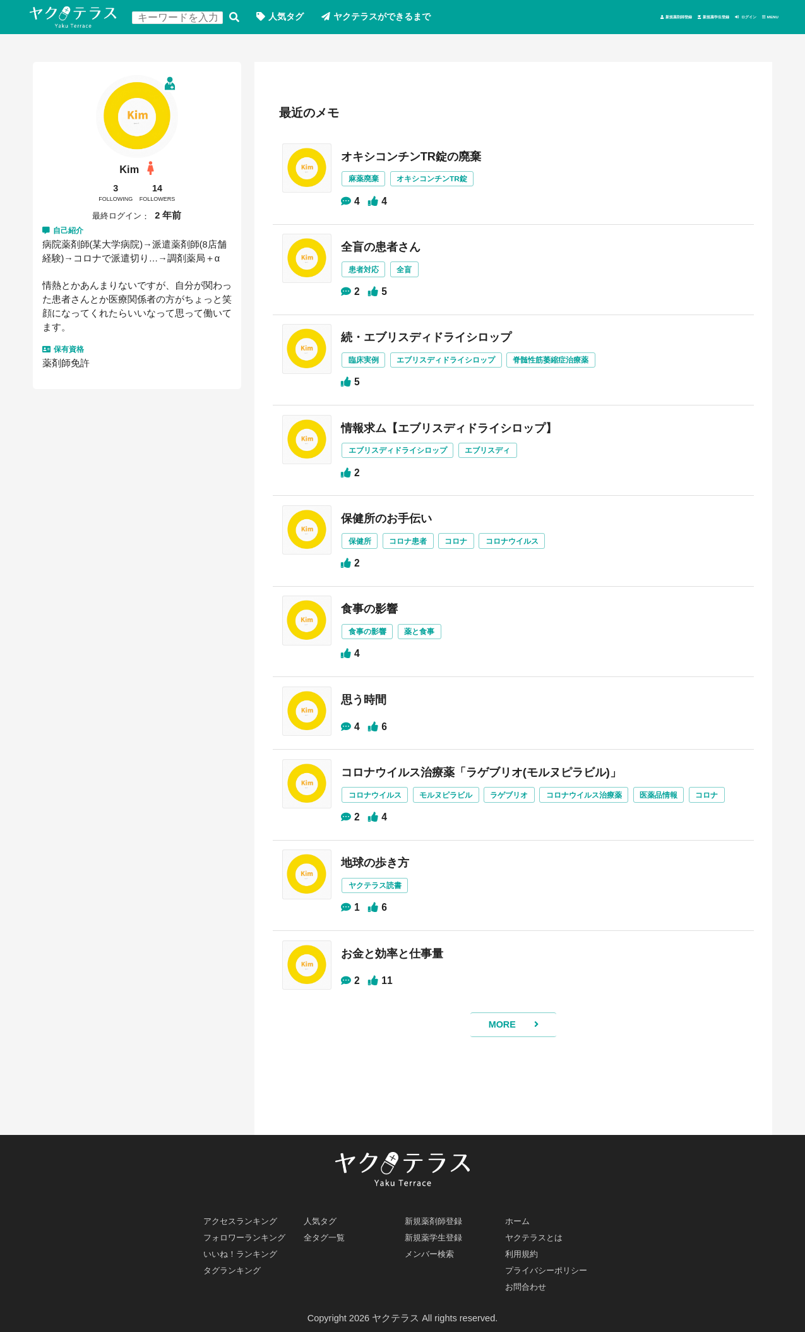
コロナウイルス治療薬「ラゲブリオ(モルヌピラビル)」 (502, 792)
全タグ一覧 (328, 1231)
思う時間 (371, 714)
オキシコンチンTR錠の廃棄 (424, 160)
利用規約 (525, 1249)
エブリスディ (505, 460)
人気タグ (300, 19)
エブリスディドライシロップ (460, 368)
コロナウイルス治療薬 (610, 815)
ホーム (520, 1213)
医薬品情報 (691, 815)
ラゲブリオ (528, 815)
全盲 (415, 275)
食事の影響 (377, 621)
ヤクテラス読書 (383, 927)
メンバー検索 (433, 1249)
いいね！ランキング (246, 1249)
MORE (501, 1074)
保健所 (367, 553)
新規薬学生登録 (622, 19)
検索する (245, 19)
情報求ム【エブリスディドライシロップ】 (466, 436)
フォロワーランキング (250, 1231)
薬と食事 (431, 645)
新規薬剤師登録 (529, 19)
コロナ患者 (419, 553)
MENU (761, 19)
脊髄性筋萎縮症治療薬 (574, 368)
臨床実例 (371, 368)
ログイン (702, 19)
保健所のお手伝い (396, 529)
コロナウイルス (532, 553)
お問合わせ (529, 1286)
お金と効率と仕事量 (403, 996)
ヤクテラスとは (539, 1231)
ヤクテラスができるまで (402, 19)
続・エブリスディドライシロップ (440, 344)
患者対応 (371, 275)
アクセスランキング (246, 1213)
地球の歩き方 (384, 903)
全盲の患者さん (390, 252)
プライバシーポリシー (553, 1268)
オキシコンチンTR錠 (445, 183)
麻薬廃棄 (371, 183)
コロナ (471, 553)
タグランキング (236, 1268)
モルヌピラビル (460, 815)
